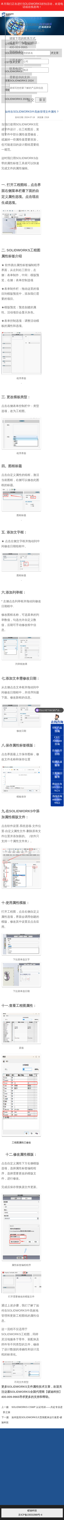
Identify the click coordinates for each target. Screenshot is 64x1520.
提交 (30, 100)
